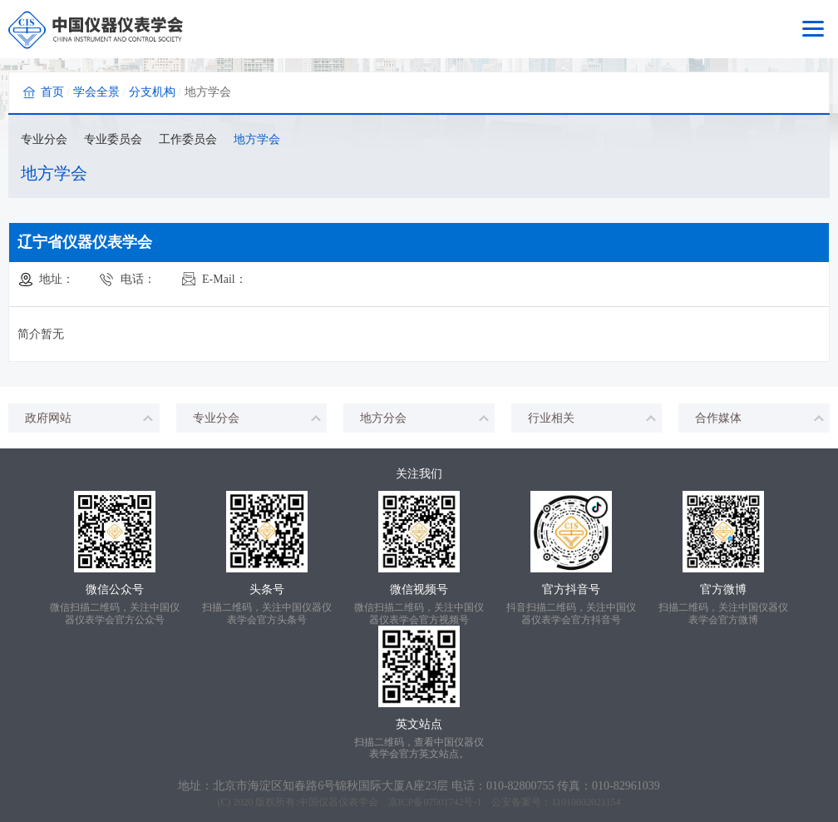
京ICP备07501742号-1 (435, 802)
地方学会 (257, 139)
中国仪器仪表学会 (338, 802)
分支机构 (152, 92)
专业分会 (44, 139)
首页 (52, 92)
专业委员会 (113, 139)
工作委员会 (188, 139)
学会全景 (96, 92)
